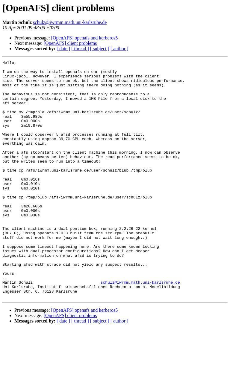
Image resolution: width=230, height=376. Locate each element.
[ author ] (119, 48)
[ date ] (63, 48)
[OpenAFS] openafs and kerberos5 (84, 37)
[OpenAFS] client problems (70, 43)
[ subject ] (99, 48)
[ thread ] (80, 48)
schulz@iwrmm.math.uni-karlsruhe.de (70, 22)
